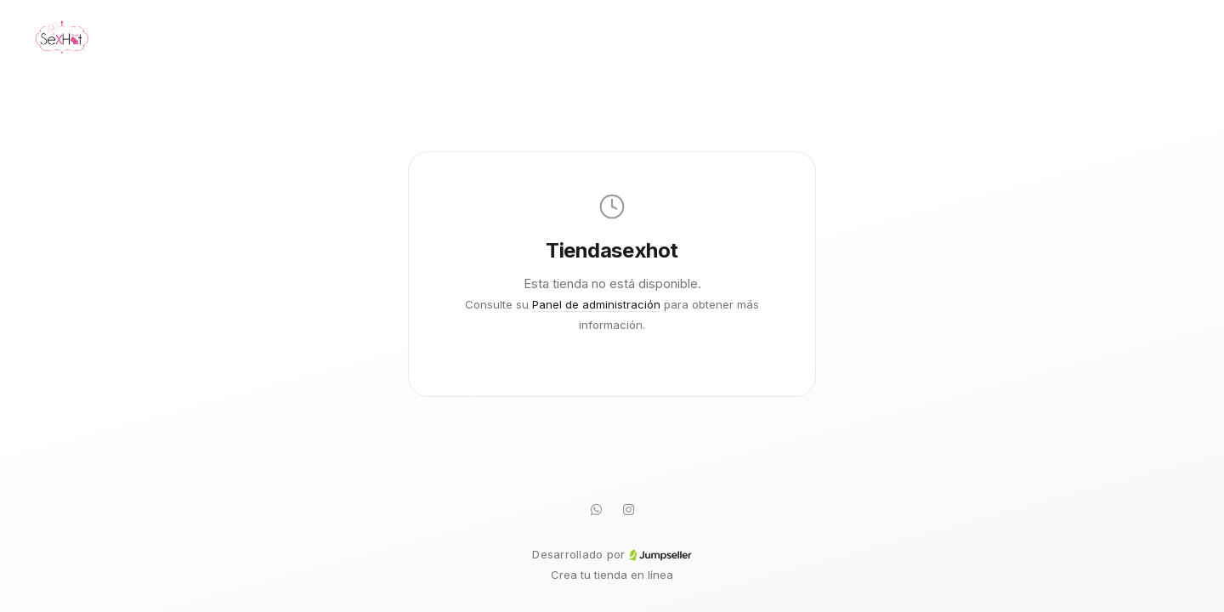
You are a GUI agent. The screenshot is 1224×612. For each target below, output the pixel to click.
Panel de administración (596, 304)
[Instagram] (628, 509)
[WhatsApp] (596, 509)
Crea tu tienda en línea (612, 574)
